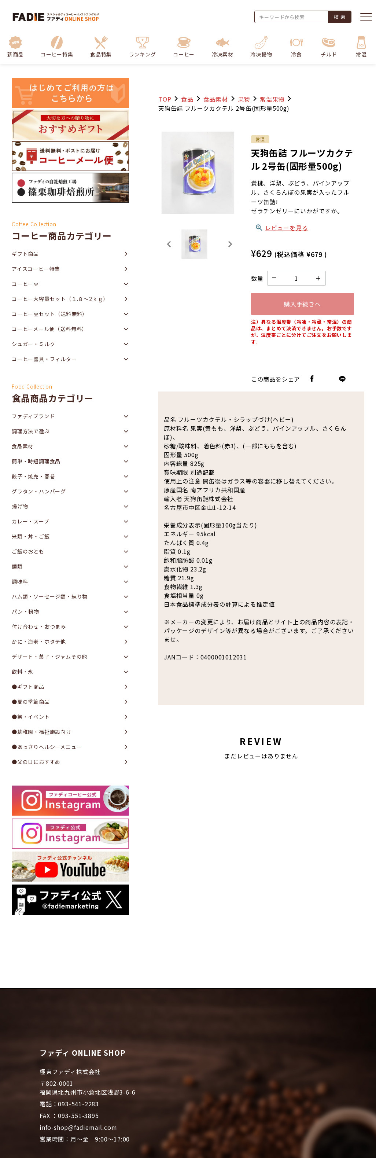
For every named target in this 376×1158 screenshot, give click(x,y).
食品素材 (215, 99)
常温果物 (272, 99)
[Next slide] (229, 244)
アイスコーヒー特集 (36, 268)
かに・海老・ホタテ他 (39, 641)
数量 (257, 278)
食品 (187, 99)
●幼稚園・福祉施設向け (41, 731)
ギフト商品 (25, 253)
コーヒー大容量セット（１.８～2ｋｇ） (60, 298)
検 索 (339, 16)
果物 (244, 99)
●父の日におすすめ (36, 761)
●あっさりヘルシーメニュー (47, 746)
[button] (57, 46)
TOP (164, 99)
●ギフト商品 (28, 686)
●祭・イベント (31, 716)
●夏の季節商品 (31, 701)
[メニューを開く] (366, 17)
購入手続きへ (302, 303)
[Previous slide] (169, 244)
